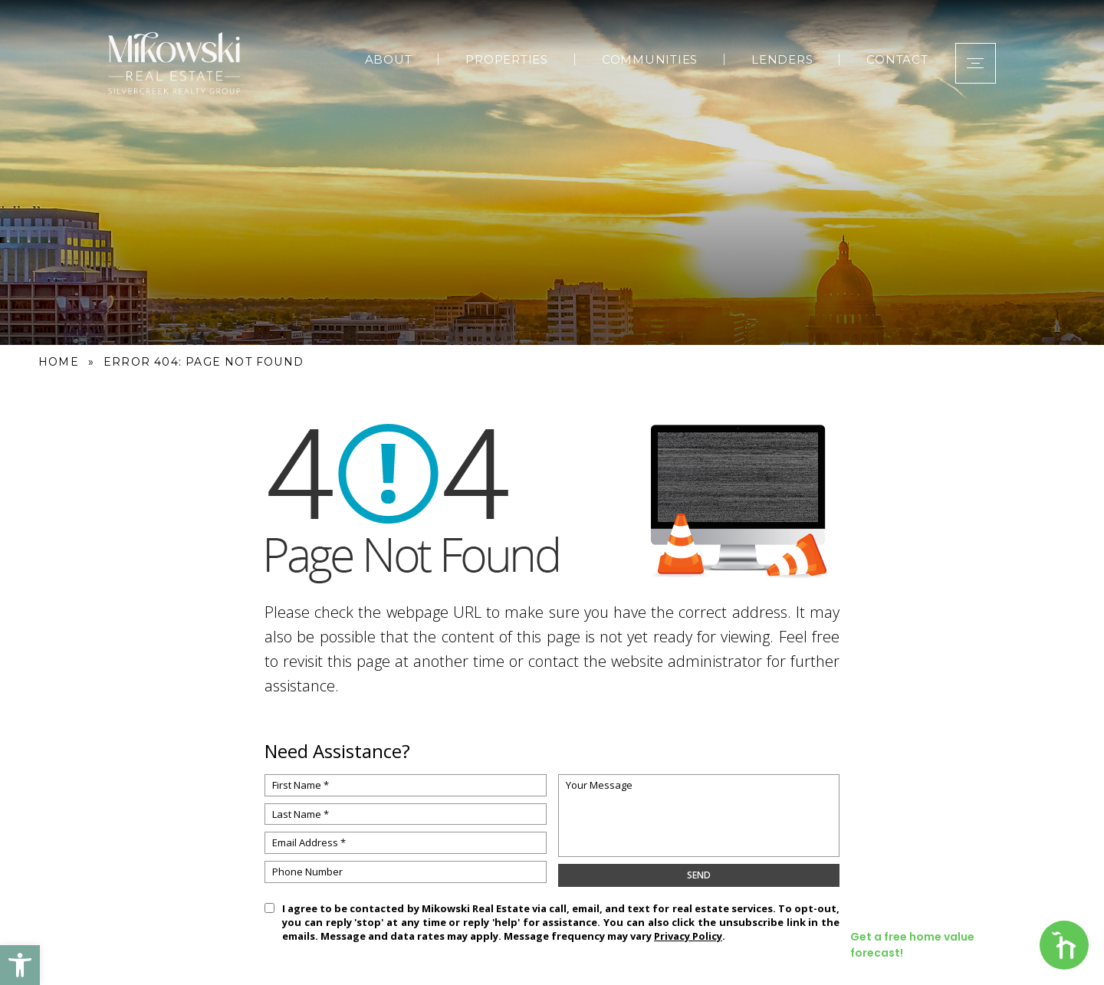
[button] (20, 965)
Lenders (776, 56)
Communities (643, 56)
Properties (500, 56)
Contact (891, 56)
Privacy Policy (688, 936)
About (382, 56)
